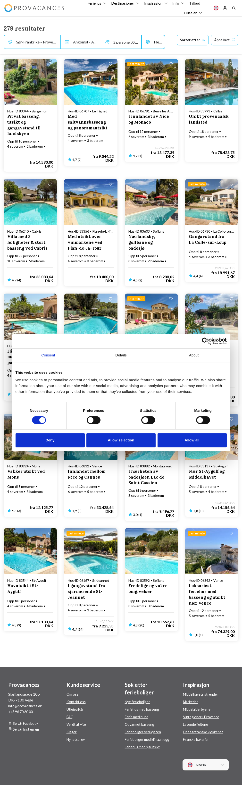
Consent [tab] (48, 355)
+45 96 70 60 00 (21, 711)
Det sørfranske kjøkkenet (204, 731)
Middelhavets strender (202, 694)
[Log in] (225, 9)
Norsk (197, 764)
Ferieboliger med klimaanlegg (149, 739)
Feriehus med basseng (143, 709)
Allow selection (121, 440)
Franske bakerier (197, 739)
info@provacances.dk (26, 705)
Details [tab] (121, 355)
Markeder (191, 701)
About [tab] (194, 355)
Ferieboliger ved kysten (144, 731)
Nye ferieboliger (138, 701)
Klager (72, 731)
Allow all (192, 440)
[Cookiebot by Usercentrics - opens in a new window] (205, 341)
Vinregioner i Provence (202, 716)
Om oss (73, 694)
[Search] (233, 9)
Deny (50, 440)
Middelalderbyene (198, 709)
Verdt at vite (77, 724)
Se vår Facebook (27, 723)
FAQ (70, 716)
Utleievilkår (76, 709)
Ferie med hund (137, 716)
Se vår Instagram (27, 729)
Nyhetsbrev (76, 739)
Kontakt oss (77, 701)
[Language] (216, 9)
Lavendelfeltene (196, 724)
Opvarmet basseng (141, 724)
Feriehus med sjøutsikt (143, 746)
